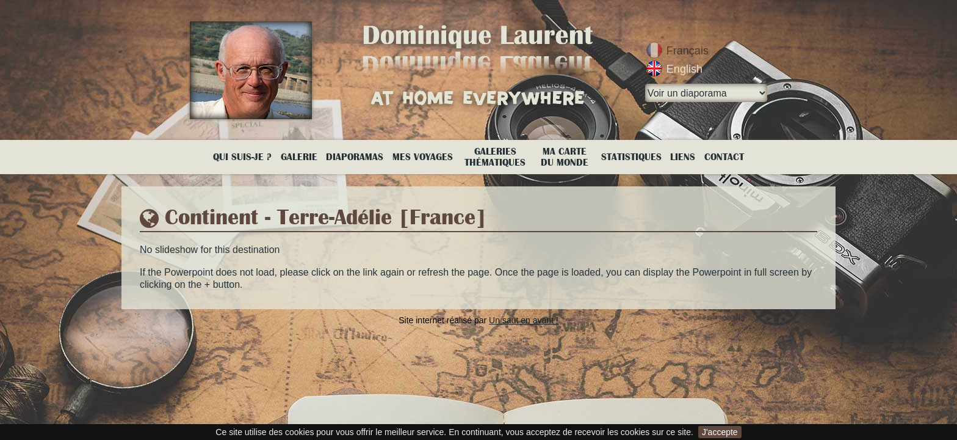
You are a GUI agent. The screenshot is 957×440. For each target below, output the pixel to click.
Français (687, 51)
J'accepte (720, 432)
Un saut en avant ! (523, 320)
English (684, 69)
